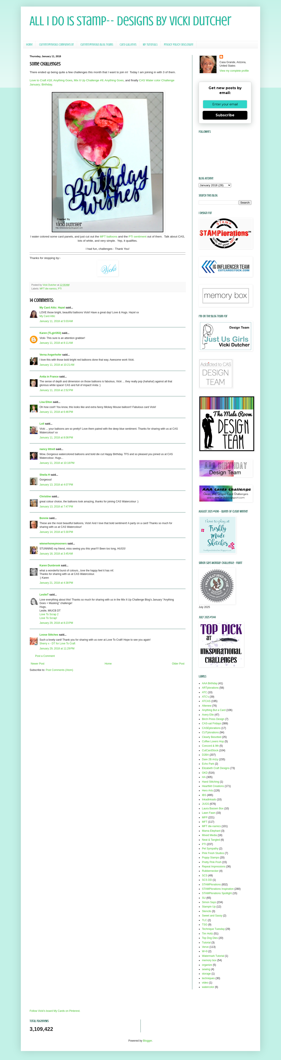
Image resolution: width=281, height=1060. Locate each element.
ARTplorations (210, 687)
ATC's (205, 696)
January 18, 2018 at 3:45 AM (56, 553)
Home (29, 44)
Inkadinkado (209, 799)
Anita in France (49, 376)
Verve (205, 946)
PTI (60, 288)
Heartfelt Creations (213, 786)
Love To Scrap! (48, 618)
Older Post (178, 663)
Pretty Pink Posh (212, 862)
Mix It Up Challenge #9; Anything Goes (99, 80)
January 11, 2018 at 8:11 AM (56, 342)
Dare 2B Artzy (210, 759)
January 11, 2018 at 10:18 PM (57, 462)
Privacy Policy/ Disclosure (178, 44)
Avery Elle (208, 714)
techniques (208, 978)
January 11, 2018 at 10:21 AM (57, 364)
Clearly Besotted (211, 737)
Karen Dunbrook (50, 565)
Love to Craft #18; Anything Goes (51, 80)
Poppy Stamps (210, 857)
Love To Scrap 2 (49, 614)
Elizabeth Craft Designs (215, 768)
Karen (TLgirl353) (50, 333)
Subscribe (225, 115)
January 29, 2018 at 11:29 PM (57, 648)
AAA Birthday (210, 683)
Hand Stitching (210, 781)
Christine (45, 496)
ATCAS (206, 701)
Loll (42, 423)
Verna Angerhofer (50, 354)
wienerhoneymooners (53, 543)
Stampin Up (209, 906)
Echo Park (208, 763)
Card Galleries (128, 44)
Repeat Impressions (213, 866)
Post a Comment (45, 656)
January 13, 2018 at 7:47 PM (56, 506)
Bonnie (44, 518)
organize (207, 964)
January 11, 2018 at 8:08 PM (56, 437)
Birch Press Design (213, 719)
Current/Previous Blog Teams (96, 44)
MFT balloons (108, 236)
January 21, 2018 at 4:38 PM (56, 582)
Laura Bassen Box (212, 808)
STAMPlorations (211, 884)
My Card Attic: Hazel (52, 307)
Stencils (206, 911)
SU (204, 897)
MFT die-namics (48, 288)
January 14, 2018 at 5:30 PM (56, 532)
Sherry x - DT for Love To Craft (57, 643)
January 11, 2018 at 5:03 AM (56, 321)
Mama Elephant (211, 830)
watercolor (208, 987)
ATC (204, 692)
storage (206, 973)
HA (204, 777)
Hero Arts (207, 790)
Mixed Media (209, 835)
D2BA (205, 754)
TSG (204, 924)
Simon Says (209, 902)
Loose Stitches (49, 634)
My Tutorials (150, 44)
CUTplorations (210, 732)
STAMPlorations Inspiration (218, 888)
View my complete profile (234, 70)
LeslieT (44, 594)
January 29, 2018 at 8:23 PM (56, 622)
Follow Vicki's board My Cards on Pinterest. (55, 1010)
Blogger (147, 1040)
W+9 (204, 951)
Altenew (206, 705)
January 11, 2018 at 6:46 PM (56, 411)
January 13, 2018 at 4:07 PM (56, 484)
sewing (206, 969)
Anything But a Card (213, 710)
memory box (209, 960)
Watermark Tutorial (213, 955)
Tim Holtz (207, 933)
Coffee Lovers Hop (213, 741)
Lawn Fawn (208, 812)
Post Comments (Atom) (59, 670)
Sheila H (45, 474)
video (205, 982)
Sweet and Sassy (212, 915)
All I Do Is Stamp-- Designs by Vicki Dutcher (130, 21)
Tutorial (206, 942)
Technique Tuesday (213, 929)
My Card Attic (47, 316)
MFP (204, 817)
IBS (204, 795)
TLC (204, 920)
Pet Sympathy (210, 848)
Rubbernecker (210, 870)
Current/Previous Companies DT (56, 44)
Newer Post (37, 663)
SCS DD (207, 879)
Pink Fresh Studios (213, 853)
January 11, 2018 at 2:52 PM (56, 390)
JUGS (205, 803)
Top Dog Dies (210, 937)
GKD (205, 772)
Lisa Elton (46, 402)
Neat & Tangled (211, 839)
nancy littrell (47, 449)
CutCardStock (210, 750)
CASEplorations (211, 728)
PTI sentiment (137, 236)
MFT (204, 821)
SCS (204, 875)
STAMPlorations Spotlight (217, 893)
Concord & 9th (210, 745)
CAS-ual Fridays (211, 723)
